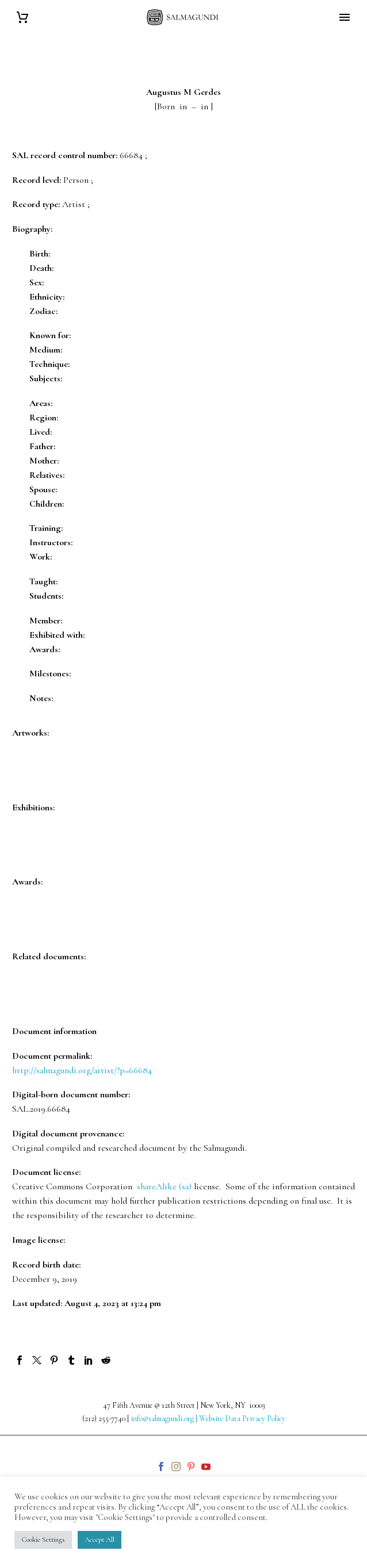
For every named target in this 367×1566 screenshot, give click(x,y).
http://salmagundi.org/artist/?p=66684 (82, 1070)
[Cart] (22, 17)
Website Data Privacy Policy (242, 1418)
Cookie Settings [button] (43, 1539)
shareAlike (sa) (164, 1186)
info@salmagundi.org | (165, 1418)
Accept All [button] (99, 1539)
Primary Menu (344, 17)
